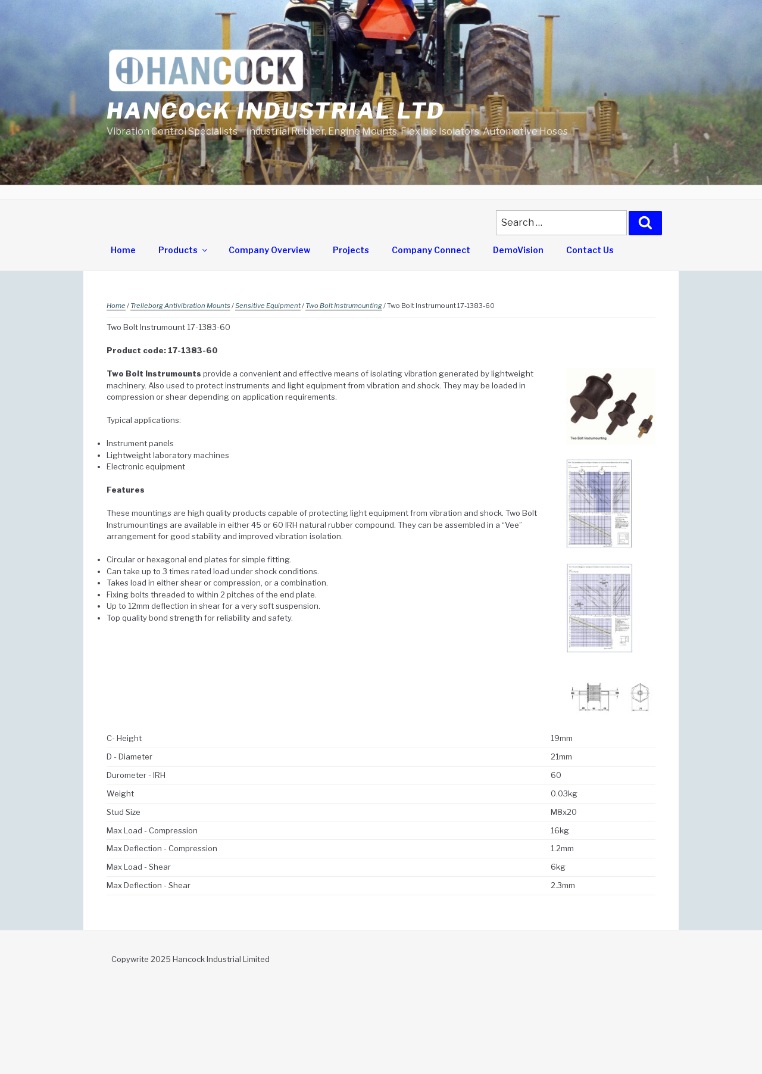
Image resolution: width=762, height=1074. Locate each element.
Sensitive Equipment (268, 305)
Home (123, 250)
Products (183, 250)
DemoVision (518, 250)
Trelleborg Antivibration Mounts (180, 305)
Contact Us (590, 250)
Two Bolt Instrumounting (343, 305)
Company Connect (431, 250)
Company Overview (269, 250)
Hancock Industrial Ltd (276, 111)
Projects (351, 250)
